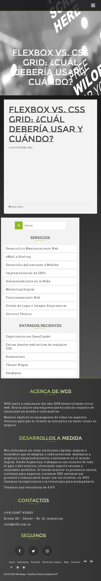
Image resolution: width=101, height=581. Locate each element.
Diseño (20, 207)
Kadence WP (52, 574)
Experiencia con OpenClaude (28, 336)
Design (14, 207)
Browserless (15, 357)
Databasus (13, 373)
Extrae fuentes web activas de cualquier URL (36, 346)
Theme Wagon (17, 365)
